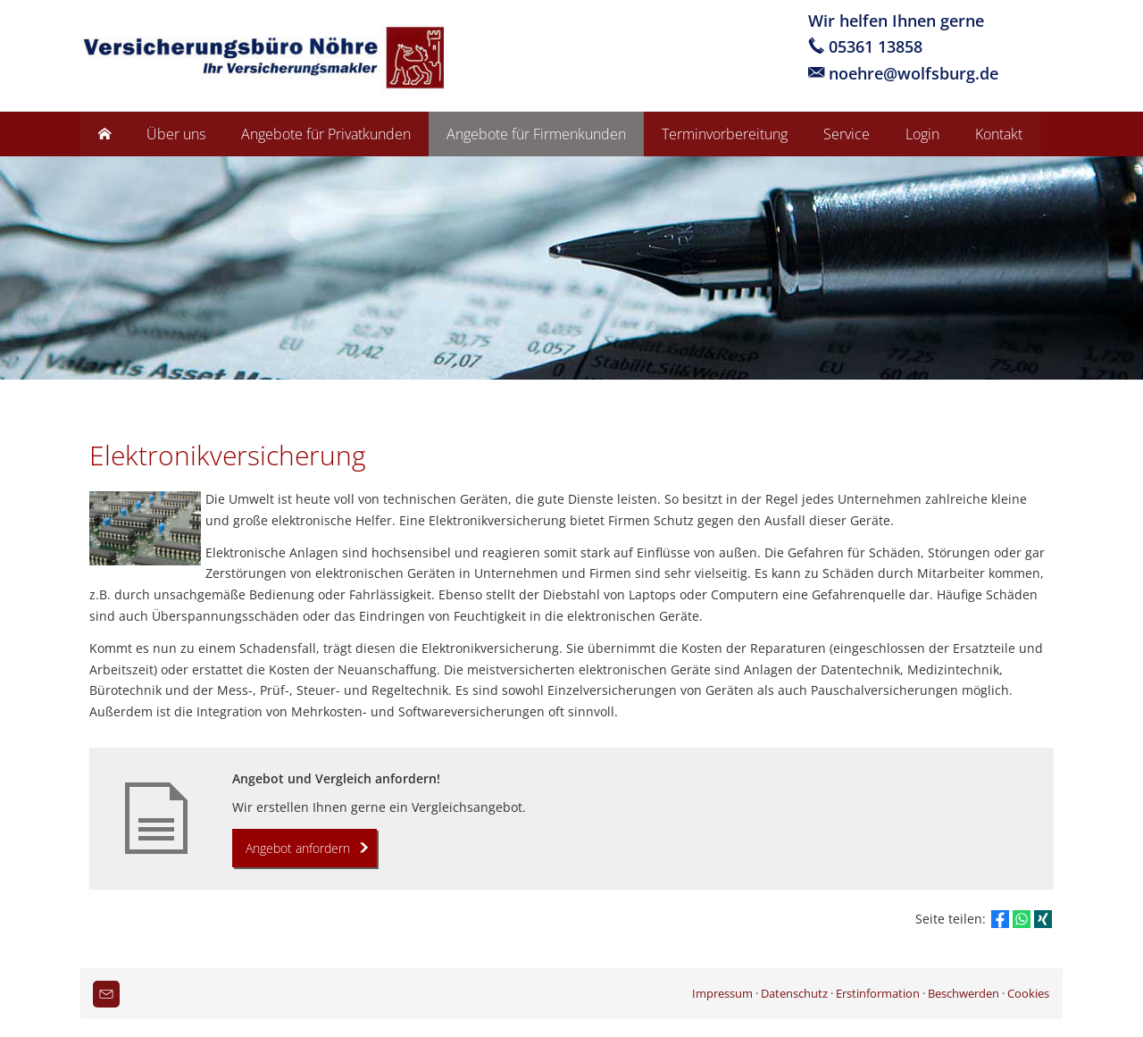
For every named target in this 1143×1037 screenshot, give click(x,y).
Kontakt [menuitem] (998, 134)
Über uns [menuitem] (175, 134)
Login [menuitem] (922, 134)
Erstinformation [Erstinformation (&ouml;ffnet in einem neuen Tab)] (878, 993)
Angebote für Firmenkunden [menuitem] (536, 134)
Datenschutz (794, 993)
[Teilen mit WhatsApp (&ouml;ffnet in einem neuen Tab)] (1021, 919)
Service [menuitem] (846, 134)
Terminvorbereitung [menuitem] (725, 134)
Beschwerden (963, 993)
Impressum (722, 993)
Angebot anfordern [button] (298, 848)
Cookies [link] (1028, 993)
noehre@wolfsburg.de (913, 73)
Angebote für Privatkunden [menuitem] (326, 134)
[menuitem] (104, 134)
